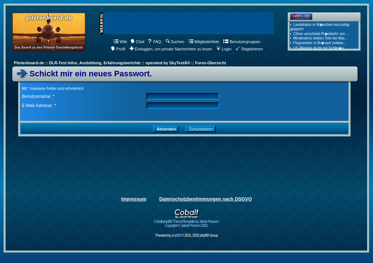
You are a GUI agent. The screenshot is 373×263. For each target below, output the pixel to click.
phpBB (176, 235)
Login (223, 49)
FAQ (154, 41)
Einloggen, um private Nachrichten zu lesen (171, 49)
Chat (137, 41)
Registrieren (249, 49)
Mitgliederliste (204, 41)
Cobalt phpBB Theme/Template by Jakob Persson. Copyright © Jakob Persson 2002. (186, 222)
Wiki (120, 41)
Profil (118, 49)
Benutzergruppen (241, 41)
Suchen (175, 41)
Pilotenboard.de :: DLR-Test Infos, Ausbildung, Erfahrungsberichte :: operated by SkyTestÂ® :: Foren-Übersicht (120, 63)
